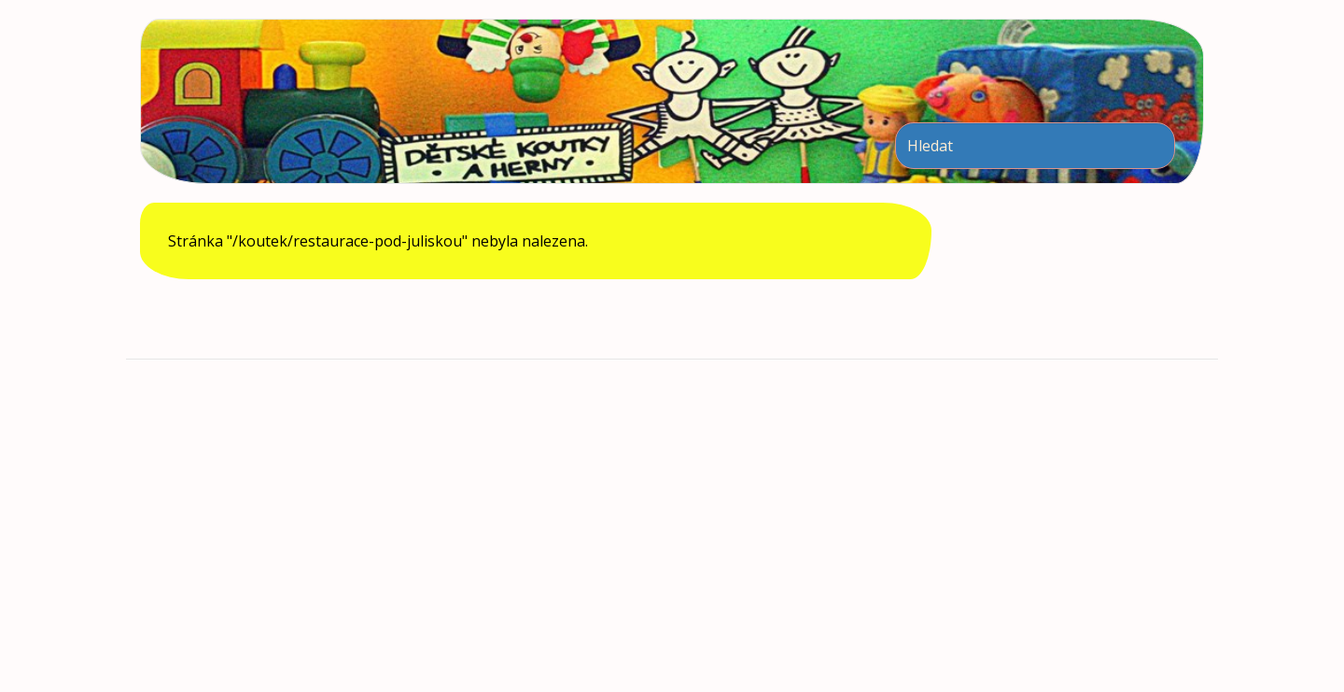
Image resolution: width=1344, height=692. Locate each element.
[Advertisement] (672, 523)
